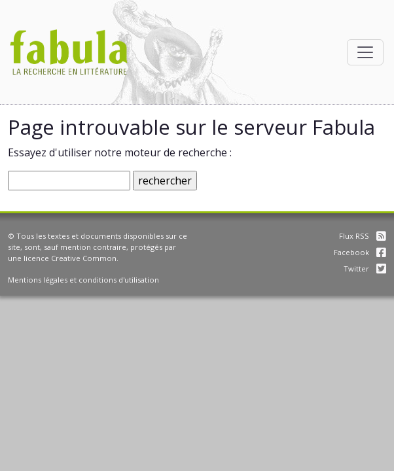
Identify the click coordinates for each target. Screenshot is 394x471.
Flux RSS (362, 236)
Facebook (360, 252)
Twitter (365, 268)
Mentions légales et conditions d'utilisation (83, 280)
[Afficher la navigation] (365, 52)
